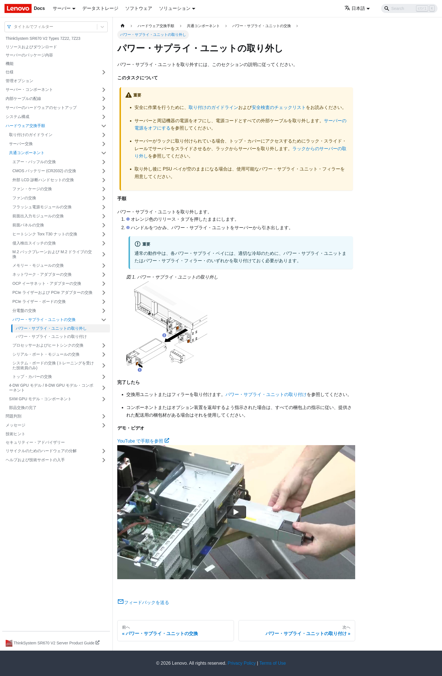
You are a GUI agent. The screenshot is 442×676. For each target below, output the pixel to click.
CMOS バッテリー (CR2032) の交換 (44, 171)
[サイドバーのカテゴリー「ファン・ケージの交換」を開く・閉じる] (104, 189)
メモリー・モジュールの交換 (38, 265)
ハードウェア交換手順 (25, 125)
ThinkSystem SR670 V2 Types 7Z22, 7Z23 (43, 38)
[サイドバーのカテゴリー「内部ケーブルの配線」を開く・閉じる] (104, 98)
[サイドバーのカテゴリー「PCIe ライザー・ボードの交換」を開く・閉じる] (104, 301)
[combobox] (14, 26)
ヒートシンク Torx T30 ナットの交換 (44, 234)
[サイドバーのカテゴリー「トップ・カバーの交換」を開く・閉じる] (104, 376)
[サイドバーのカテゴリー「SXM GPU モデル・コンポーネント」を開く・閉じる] (104, 399)
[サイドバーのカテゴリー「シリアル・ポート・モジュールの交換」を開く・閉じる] (104, 354)
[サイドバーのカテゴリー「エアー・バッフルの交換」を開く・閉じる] (104, 162)
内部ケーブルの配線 (23, 98)
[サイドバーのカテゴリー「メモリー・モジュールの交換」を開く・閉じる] (104, 265)
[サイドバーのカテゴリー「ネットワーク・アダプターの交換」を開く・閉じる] (104, 274)
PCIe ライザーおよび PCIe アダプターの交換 (52, 292)
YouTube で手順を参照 (143, 441)
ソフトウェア (138, 8)
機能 (10, 63)
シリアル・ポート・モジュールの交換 (45, 354)
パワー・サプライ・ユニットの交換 (44, 319)
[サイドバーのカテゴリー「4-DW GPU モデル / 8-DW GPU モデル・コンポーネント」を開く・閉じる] (104, 388)
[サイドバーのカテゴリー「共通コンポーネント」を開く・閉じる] (104, 152)
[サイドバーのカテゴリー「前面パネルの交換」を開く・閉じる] (104, 225)
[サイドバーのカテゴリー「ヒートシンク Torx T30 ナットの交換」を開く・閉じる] (104, 234)
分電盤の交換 (24, 310)
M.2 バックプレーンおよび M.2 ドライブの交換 (52, 254)
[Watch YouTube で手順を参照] (236, 512)
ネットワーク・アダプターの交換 (42, 274)
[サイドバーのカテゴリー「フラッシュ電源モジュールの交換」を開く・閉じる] (104, 207)
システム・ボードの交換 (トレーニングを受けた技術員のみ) (53, 365)
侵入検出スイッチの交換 (34, 243)
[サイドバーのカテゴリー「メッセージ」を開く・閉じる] (104, 425)
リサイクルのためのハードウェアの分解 (41, 451)
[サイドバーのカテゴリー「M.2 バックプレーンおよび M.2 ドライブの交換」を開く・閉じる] (104, 254)
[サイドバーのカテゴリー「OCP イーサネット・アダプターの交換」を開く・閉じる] (104, 283)
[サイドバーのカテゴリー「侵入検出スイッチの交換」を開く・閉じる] (104, 243)
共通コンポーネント (27, 152)
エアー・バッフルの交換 (34, 161)
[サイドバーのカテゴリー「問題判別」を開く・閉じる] (104, 416)
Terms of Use (272, 663)
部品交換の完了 (23, 407)
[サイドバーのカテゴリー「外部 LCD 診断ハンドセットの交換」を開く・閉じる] (104, 180)
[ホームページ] (122, 25)
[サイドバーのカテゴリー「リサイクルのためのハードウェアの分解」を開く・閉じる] (104, 451)
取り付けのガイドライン (30, 134)
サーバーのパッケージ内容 (29, 55)
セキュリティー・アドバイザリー (35, 442)
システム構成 (17, 116)
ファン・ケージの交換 (32, 189)
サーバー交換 (21, 143)
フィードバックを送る (143, 602)
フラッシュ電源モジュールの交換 (42, 207)
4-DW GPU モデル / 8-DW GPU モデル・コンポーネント (51, 388)
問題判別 (13, 416)
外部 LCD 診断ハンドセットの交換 (43, 180)
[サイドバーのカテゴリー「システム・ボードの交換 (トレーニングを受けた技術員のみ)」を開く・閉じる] (104, 365)
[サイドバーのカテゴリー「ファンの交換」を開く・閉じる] (104, 198)
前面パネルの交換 (28, 225)
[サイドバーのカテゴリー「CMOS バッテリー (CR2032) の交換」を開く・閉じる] (104, 171)
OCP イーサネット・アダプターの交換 (46, 283)
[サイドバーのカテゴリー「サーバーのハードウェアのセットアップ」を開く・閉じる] (104, 107)
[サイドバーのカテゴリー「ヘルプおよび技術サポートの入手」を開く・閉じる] (104, 460)
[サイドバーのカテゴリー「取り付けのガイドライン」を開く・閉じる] (104, 134)
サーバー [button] (62, 8)
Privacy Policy (242, 663)
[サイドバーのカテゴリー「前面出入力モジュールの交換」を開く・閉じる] (104, 216)
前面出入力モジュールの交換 (38, 216)
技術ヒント (15, 434)
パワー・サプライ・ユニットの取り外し (51, 328)
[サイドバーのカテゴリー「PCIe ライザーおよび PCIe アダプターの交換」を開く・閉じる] (104, 292)
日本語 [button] (354, 8)
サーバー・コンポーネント (29, 89)
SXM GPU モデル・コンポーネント (40, 399)
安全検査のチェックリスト (279, 107)
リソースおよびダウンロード (31, 47)
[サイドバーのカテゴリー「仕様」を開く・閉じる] (104, 72)
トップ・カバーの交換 (32, 376)
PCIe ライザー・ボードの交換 (39, 301)
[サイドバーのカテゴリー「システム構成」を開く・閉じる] (104, 116)
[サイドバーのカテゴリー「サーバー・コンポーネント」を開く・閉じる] (104, 89)
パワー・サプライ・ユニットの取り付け (51, 336)
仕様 (10, 72)
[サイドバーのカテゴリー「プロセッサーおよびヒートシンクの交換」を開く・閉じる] (104, 345)
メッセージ (15, 425)
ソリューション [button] (175, 8)
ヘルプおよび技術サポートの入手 (35, 460)
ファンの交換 (24, 198)
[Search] (409, 8)
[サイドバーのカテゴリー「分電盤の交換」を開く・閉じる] (104, 310)
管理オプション (19, 80)
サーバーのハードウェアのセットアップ (41, 107)
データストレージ (100, 8)
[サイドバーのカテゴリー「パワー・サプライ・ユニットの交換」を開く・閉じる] (104, 319)
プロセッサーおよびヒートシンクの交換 (47, 345)
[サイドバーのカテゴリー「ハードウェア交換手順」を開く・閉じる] (104, 125)
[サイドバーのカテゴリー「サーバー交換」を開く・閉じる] (104, 143)
